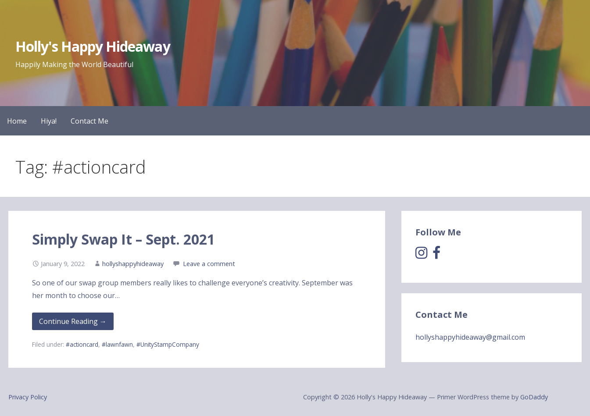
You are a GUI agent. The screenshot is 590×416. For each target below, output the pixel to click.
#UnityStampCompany (167, 344)
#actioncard (82, 344)
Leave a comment (209, 264)
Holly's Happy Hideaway (92, 46)
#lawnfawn (117, 344)
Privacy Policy (27, 397)
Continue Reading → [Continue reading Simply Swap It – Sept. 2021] (73, 321)
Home (17, 121)
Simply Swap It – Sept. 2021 (123, 239)
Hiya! (49, 121)
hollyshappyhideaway (133, 264)
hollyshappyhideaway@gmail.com (470, 337)
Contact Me (89, 121)
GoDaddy (534, 397)
